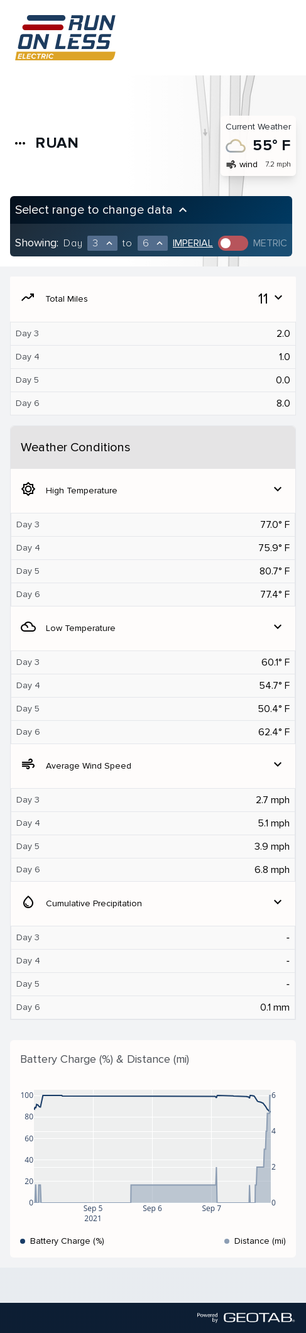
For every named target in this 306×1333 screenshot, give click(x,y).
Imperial (193, 243)
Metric (270, 243)
